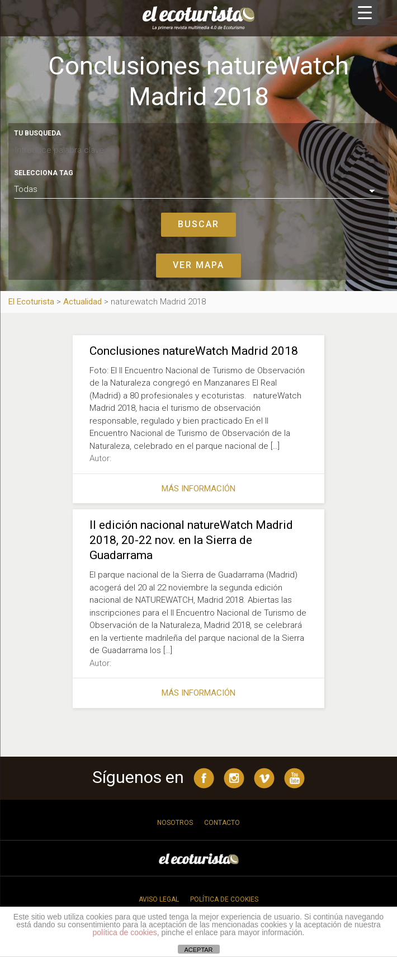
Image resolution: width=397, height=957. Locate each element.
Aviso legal (159, 899)
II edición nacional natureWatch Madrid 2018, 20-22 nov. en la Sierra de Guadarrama (191, 540)
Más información (198, 489)
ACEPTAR (198, 949)
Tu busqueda (37, 133)
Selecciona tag (43, 173)
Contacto (222, 823)
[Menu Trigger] (364, 12)
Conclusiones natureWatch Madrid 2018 (193, 351)
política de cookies (125, 932)
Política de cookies (224, 899)
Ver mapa (198, 265)
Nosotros (175, 823)
